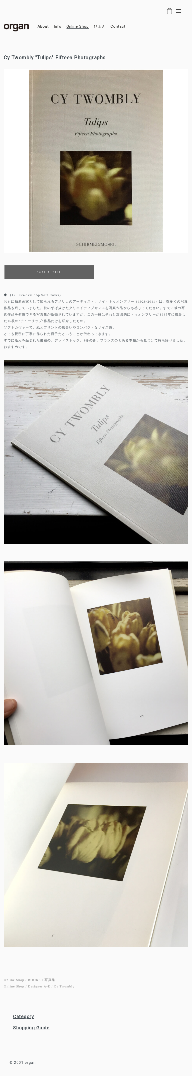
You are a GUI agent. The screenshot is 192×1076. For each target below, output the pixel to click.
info (58, 26)
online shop (77, 26)
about (43, 26)
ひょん (100, 26)
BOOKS (34, 980)
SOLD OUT (49, 272)
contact (118, 26)
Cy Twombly (64, 986)
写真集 (50, 980)
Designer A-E (39, 986)
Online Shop (14, 980)
